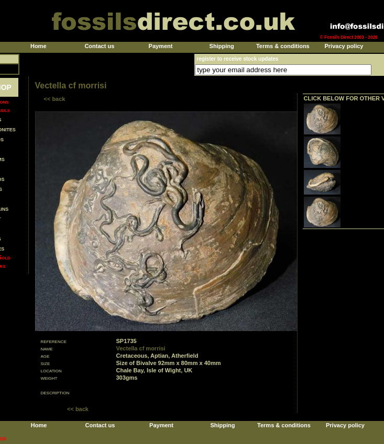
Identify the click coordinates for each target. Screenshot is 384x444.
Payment (161, 46)
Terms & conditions (283, 46)
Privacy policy (343, 46)
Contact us (99, 46)
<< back (54, 99)
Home (38, 46)
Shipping (222, 46)
